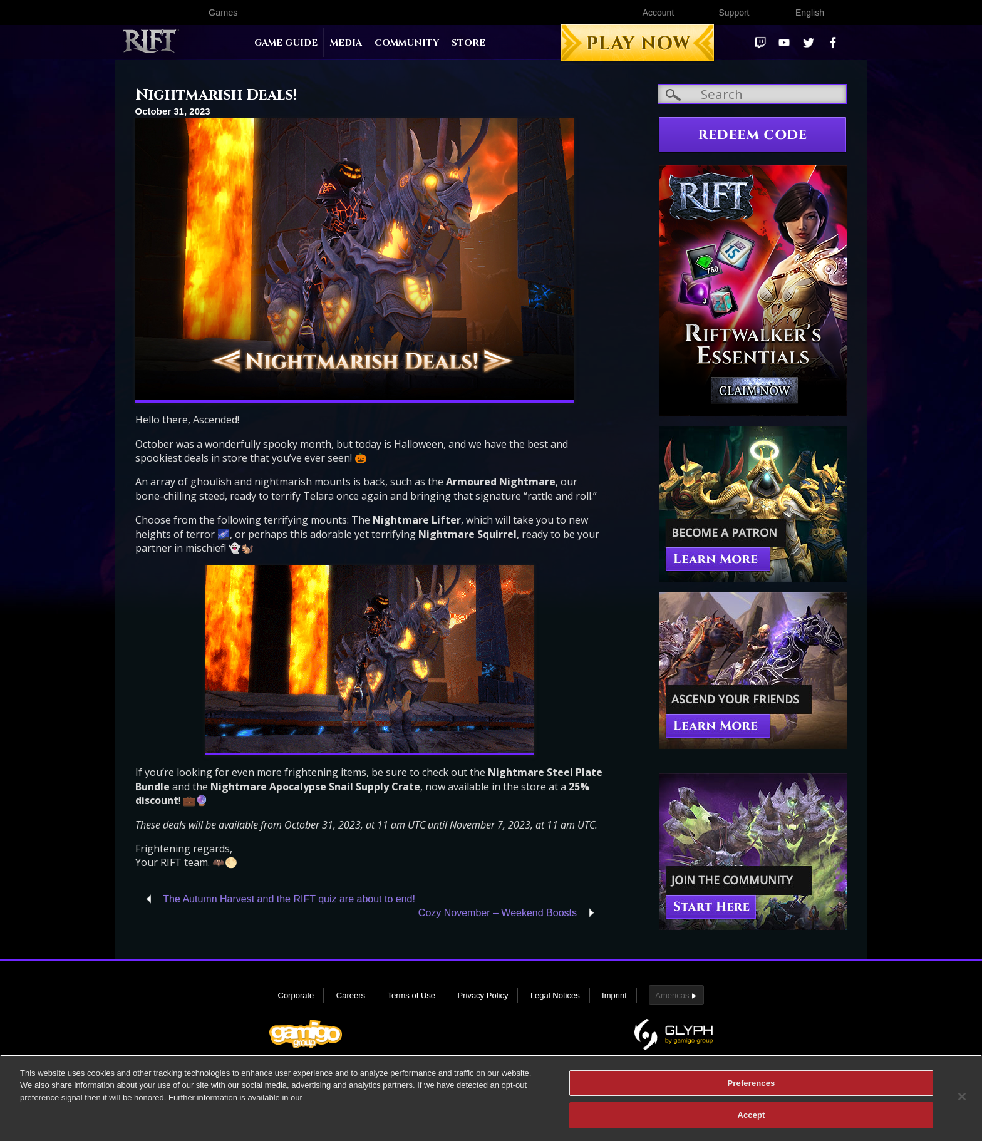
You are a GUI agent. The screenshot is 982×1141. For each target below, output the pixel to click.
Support (733, 13)
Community (407, 43)
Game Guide (286, 43)
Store (468, 43)
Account (658, 13)
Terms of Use (411, 995)
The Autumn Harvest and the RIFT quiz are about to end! (289, 899)
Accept (751, 1115)
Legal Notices (555, 995)
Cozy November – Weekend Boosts (497, 912)
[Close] (962, 1096)
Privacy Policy (483, 995)
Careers (350, 995)
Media (346, 43)
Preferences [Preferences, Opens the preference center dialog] (751, 1083)
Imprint (614, 995)
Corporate (296, 995)
